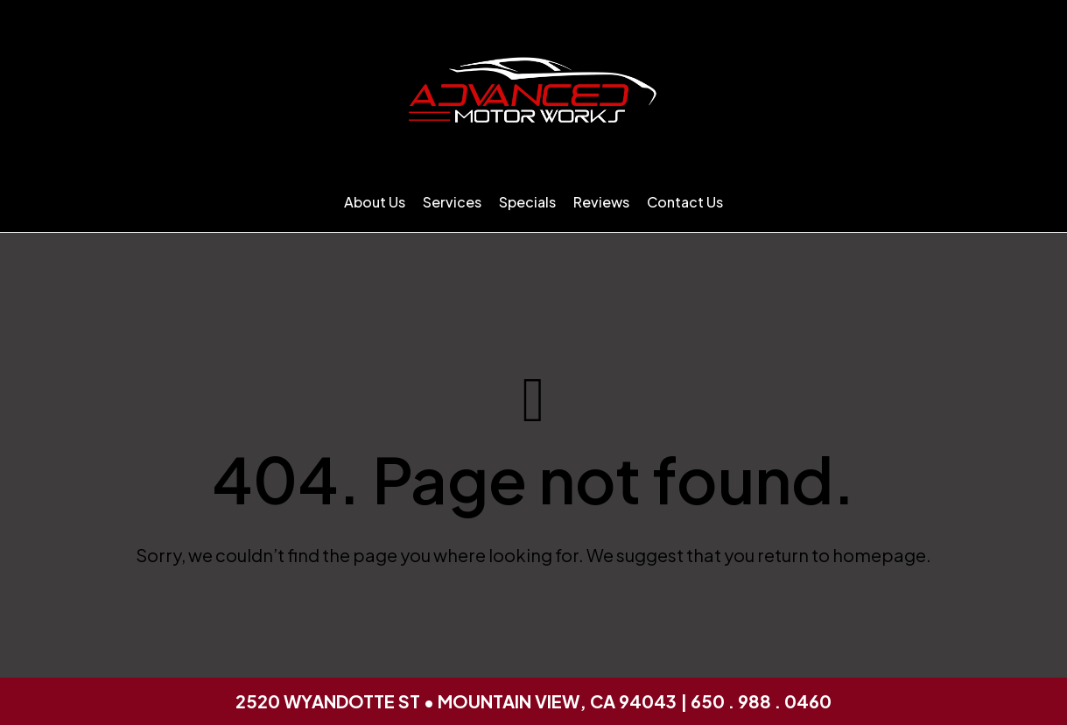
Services (452, 202)
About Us (374, 202)
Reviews (601, 202)
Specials (527, 202)
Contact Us (685, 202)
